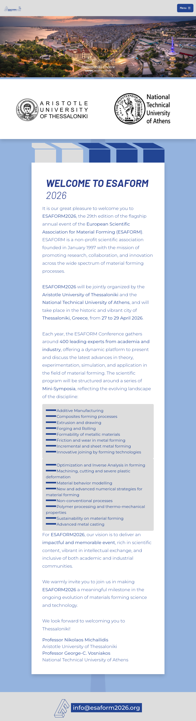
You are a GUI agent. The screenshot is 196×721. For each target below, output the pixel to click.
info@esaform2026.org (106, 707)
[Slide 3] (107, 71)
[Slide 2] (98, 71)
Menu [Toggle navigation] (185, 7)
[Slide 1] (89, 71)
